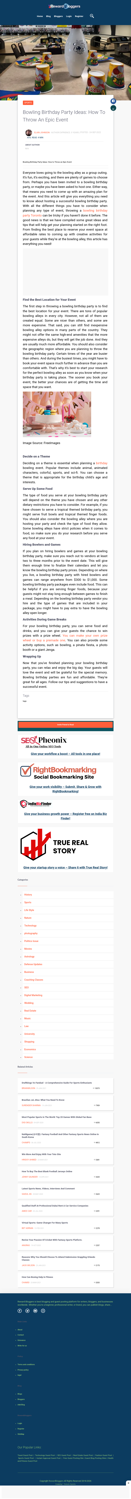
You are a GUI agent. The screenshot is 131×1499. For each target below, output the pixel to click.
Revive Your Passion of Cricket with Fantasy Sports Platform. (52, 1240)
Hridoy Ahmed (29, 1160)
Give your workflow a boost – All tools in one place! (65, 754)
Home (40, 16)
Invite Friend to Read (65, 725)
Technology (30, 925)
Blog (48, 16)
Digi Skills (27, 1122)
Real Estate (30, 1010)
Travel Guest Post (25, 1455)
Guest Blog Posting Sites (95, 1458)
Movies (28, 948)
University (29, 1034)
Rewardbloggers (56, 1481)
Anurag (26, 1245)
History (28, 894)
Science (28, 1057)
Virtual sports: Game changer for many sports (45, 1222)
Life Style (29, 910)
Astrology (29, 956)
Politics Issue (31, 941)
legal (20, 1375)
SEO (26, 987)
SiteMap (21, 1434)
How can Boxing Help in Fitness (37, 1277)
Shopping (29, 1041)
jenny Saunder (30, 1177)
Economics (30, 1049)
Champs (26, 1142)
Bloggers (58, 16)
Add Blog (21, 1405)
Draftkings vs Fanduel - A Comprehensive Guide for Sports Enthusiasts (57, 1083)
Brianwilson (28, 1088)
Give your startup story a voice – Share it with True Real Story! (65, 867)
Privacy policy (23, 1370)
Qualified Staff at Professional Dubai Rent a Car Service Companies (55, 1205)
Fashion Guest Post (103, 1455)
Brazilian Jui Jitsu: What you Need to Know (43, 1100)
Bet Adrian (27, 1228)
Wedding (29, 1003)
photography (31, 933)
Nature (27, 918)
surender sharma (31, 1105)
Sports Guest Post (26, 1458)
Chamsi (25, 1282)
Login (69, 16)
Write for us (22, 1346)
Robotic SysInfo (69, 1484)
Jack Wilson (28, 1265)
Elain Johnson (42, 132)
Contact (21, 1335)
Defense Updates (33, 964)
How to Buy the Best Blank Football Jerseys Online (47, 1171)
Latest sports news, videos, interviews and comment (48, 1188)
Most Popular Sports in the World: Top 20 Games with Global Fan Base (57, 1117)
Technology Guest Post (45, 1455)
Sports (28, 103)
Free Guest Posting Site (73, 1458)
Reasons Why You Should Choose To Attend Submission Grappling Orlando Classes (58, 1258)
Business (29, 972)
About (20, 1330)
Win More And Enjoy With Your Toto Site (41, 1154)
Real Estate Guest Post (83, 1455)
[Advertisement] (65, 272)
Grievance (22, 1340)
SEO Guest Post (64, 1455)
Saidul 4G (27, 1194)
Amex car (27, 1211)
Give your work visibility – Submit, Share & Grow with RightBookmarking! (65, 789)
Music (27, 1018)
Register (79, 16)
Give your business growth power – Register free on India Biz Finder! (65, 816)
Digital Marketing (33, 995)
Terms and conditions (26, 1364)
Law (26, 1026)
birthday (101, 463)
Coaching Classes (33, 979)
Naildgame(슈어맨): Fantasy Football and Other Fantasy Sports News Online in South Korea (60, 1135)
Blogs (20, 1394)
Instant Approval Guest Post (48, 1458)
